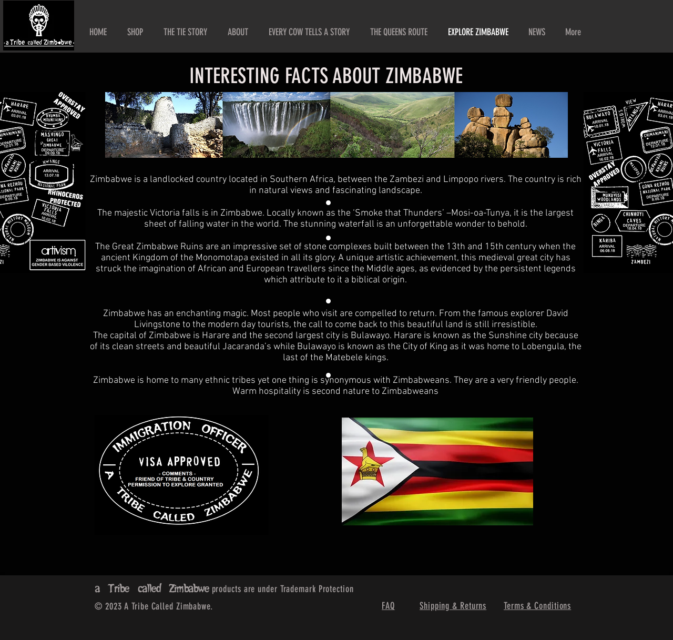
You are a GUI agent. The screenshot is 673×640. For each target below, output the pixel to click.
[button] (237, 32)
